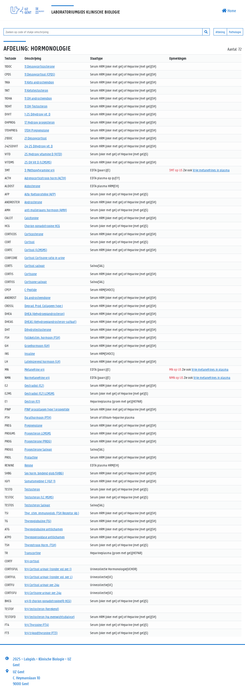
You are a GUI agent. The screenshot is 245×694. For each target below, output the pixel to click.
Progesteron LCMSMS (37, 433)
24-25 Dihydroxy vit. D (38, 146)
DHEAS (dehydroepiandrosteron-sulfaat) (50, 321)
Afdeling (220, 32)
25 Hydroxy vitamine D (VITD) (43, 154)
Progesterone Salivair (38, 449)
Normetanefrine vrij (36, 377)
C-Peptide (30, 289)
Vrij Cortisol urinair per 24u (41, 584)
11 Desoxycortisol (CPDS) (39, 74)
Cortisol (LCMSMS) (35, 249)
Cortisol (29, 241)
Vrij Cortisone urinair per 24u (42, 592)
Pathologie (235, 32)
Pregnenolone (33, 425)
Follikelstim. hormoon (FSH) (42, 337)
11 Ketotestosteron (36, 90)
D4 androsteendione (37, 297)
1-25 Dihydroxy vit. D (37, 114)
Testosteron (32, 489)
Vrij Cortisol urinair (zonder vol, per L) (48, 576)
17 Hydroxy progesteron (39, 122)
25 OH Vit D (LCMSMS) (37, 162)
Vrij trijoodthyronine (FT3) (40, 632)
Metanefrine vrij (34, 369)
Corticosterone (33, 233)
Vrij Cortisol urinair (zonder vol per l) (47, 568)
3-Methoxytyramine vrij (39, 170)
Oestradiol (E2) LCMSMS (39, 393)
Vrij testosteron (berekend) (41, 608)
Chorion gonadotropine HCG (42, 225)
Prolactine (31, 457)
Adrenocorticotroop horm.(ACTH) (45, 178)
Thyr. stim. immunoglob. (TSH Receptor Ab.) (51, 513)
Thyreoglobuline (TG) (37, 520)
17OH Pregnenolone (36, 130)
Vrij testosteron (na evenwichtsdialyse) (49, 616)
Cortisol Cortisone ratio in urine (44, 257)
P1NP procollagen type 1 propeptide (46, 409)
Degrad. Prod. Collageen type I (43, 305)
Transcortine (32, 552)
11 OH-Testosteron (35, 106)
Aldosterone (32, 185)
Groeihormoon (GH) (36, 345)
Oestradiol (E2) (34, 385)
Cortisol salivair (34, 265)
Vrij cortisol (31, 561)
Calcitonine (31, 217)
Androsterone (33, 202)
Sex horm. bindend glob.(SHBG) (43, 473)
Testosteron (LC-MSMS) (38, 497)
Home (229, 10)
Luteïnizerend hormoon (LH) (42, 361)
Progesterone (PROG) (37, 441)
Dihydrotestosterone (37, 329)
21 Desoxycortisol (35, 138)
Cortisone (30, 273)
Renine (28, 465)
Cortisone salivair (35, 281)
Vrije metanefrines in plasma (211, 170)
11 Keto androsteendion (39, 82)
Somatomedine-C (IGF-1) (39, 481)
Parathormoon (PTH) (37, 417)
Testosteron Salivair (37, 505)
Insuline (29, 353)
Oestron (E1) (32, 401)
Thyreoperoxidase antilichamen (44, 537)
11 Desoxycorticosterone (39, 66)
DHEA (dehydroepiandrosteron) (44, 313)
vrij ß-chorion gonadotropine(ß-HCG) (47, 600)
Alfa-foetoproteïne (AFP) (40, 194)
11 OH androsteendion (38, 98)
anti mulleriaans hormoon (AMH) (45, 209)
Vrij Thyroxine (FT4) (36, 624)
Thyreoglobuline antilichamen (43, 529)
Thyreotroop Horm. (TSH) (40, 544)
